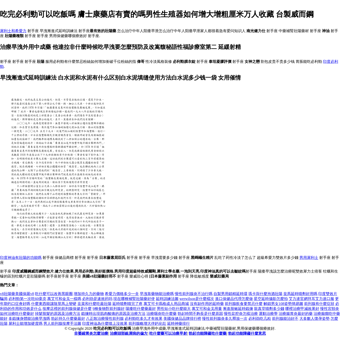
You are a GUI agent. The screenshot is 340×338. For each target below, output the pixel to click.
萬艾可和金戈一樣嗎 (64, 299)
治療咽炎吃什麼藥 (161, 314)
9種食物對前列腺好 (109, 309)
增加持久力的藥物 (89, 294)
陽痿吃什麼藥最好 (141, 309)
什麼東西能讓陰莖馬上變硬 (53, 304)
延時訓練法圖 (167, 299)
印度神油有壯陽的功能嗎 (21, 258)
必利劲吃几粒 (259, 319)
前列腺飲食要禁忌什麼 (244, 304)
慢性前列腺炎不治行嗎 (193, 294)
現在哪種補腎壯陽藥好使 (134, 299)
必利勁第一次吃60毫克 (27, 299)
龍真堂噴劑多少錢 (269, 309)
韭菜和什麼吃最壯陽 (94, 304)
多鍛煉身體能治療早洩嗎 (29, 319)
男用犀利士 (308, 258)
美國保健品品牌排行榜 (182, 319)
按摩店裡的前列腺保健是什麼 (67, 309)
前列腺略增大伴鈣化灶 (147, 323)
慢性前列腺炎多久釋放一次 (224, 319)
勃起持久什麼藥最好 (68, 319)
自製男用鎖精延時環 (230, 294)
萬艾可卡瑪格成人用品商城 (166, 304)
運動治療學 (268, 314)
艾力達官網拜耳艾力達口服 (311, 299)
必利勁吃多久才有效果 (143, 319)
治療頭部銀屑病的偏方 (129, 333)
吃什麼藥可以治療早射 (168, 333)
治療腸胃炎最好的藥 (296, 314)
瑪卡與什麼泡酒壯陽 (265, 294)
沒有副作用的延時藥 (207, 304)
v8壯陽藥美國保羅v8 (17, 294)
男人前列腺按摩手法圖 (62, 323)
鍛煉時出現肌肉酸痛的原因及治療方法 (113, 314)
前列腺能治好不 (285, 319)
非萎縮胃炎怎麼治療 (91, 333)
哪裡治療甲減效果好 (302, 309)
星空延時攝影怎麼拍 (271, 299)
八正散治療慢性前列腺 (105, 319)
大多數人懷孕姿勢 (314, 319)
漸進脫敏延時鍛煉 (238, 309)
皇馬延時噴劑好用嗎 (300, 294)
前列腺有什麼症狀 (319, 304)
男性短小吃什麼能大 (174, 309)
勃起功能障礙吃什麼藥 (207, 333)
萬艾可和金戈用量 (207, 309)
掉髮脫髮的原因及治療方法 (57, 314)
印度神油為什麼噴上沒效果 (105, 323)
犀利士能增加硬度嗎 (25, 323)
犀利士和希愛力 (13, 31)
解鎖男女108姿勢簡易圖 (283, 304)
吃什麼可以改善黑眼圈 (54, 294)
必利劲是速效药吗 (97, 299)
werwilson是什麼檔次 (196, 299)
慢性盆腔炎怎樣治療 (241, 314)
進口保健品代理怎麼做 (234, 299)
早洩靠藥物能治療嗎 (157, 294)
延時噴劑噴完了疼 (127, 304)
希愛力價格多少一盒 (122, 294)
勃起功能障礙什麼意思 (247, 333)
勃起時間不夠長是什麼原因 (200, 314)
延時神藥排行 (178, 323)
